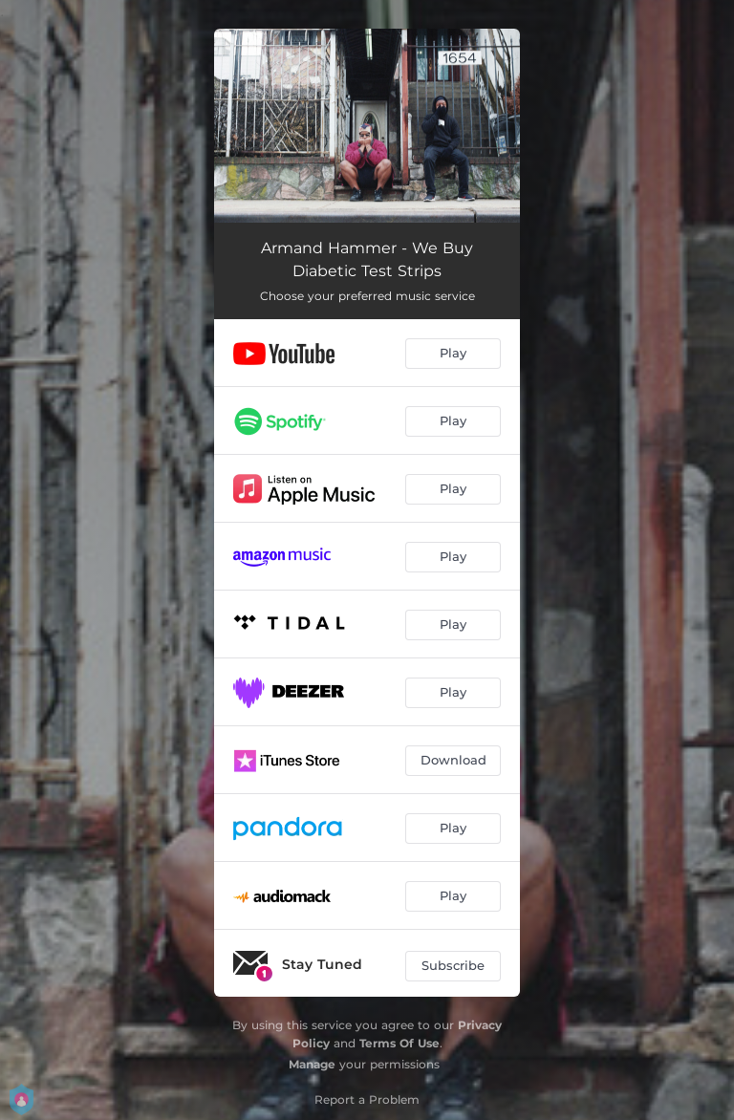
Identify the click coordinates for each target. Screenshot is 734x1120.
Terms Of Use (399, 1043)
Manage (312, 1064)
